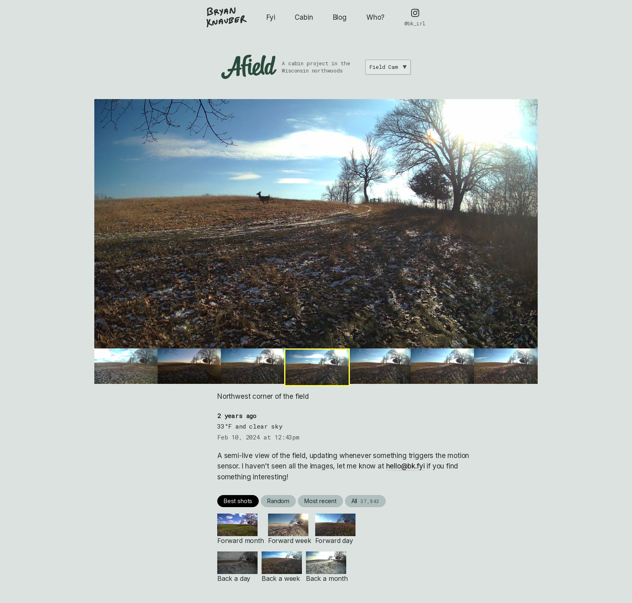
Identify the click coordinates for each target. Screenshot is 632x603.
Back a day (237, 566)
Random (278, 500)
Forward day (335, 529)
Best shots (238, 500)
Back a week (282, 566)
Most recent (320, 500)
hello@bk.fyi (405, 466)
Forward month (240, 529)
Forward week (289, 529)
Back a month (327, 566)
